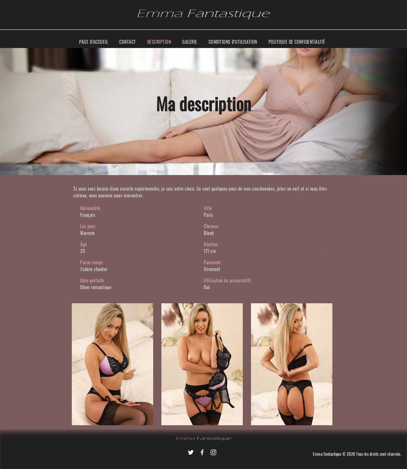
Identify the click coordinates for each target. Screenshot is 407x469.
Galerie (189, 41)
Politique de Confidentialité (297, 41)
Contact (127, 41)
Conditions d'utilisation (233, 41)
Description (159, 41)
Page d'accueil (93, 41)
